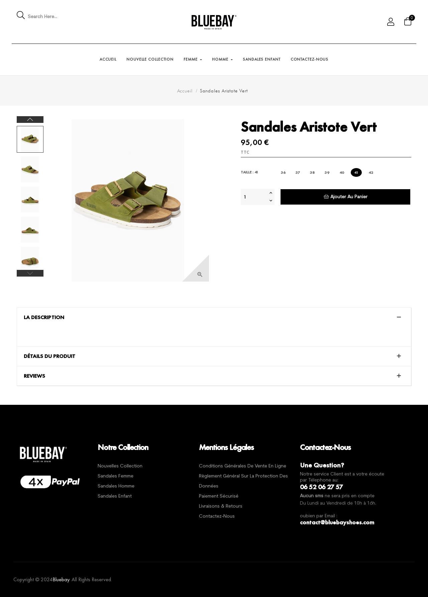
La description (44, 317)
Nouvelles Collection (120, 466)
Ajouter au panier (345, 197)
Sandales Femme (115, 476)
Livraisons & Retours (220, 506)
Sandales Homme (116, 486)
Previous (30, 273)
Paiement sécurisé (218, 496)
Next (30, 119)
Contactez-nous (217, 516)
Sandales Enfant (115, 496)
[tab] (214, 317)
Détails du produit (49, 356)
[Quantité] (254, 197)
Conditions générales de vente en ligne (242, 466)
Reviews (34, 376)
